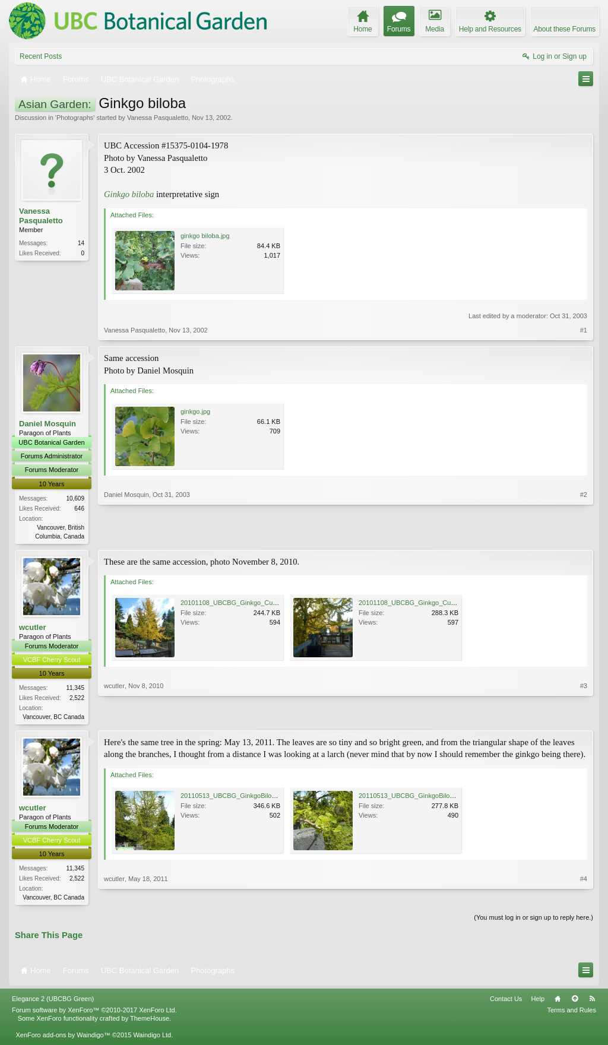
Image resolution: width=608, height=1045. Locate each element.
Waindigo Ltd (152, 1037)
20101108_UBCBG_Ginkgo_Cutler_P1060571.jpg (431, 603)
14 (81, 243)
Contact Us (506, 1001)
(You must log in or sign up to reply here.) (533, 920)
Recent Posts (41, 56)
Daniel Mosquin (47, 423)
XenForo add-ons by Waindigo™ (62, 1037)
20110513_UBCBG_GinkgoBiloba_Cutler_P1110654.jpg (440, 797)
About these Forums (565, 29)
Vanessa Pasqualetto (157, 117)
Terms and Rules (571, 1012)
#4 (583, 897)
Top (575, 1002)
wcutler (32, 627)
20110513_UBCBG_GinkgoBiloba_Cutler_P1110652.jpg (262, 797)
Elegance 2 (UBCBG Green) (53, 1001)
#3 (583, 716)
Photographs (74, 117)
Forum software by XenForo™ (94, 1012)
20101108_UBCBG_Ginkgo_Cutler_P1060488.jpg (253, 603)
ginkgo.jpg (195, 411)
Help (537, 1001)
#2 (583, 534)
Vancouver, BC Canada (53, 718)
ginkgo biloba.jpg (205, 235)
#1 (583, 330)
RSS (592, 1002)
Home (557, 1002)
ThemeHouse (149, 1021)
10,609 (75, 498)
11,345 (75, 689)
